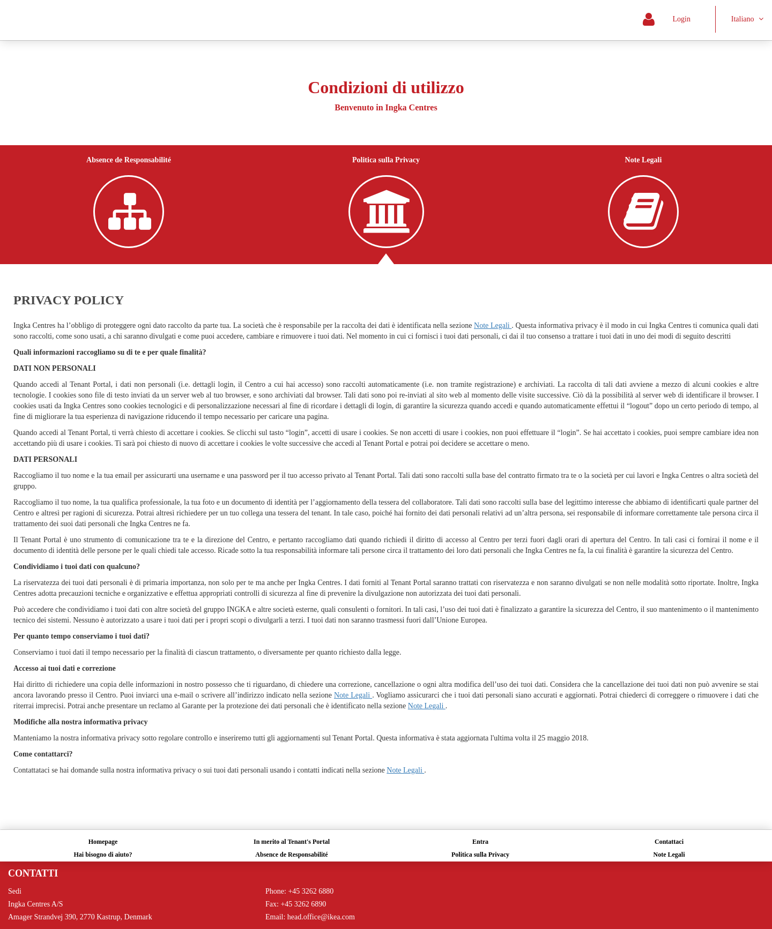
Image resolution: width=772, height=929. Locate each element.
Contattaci (669, 841)
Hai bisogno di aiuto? (102, 854)
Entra (480, 841)
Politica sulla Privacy (480, 854)
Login (677, 19)
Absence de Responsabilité (291, 854)
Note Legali (669, 854)
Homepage (103, 841)
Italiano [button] (747, 19)
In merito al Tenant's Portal (292, 841)
